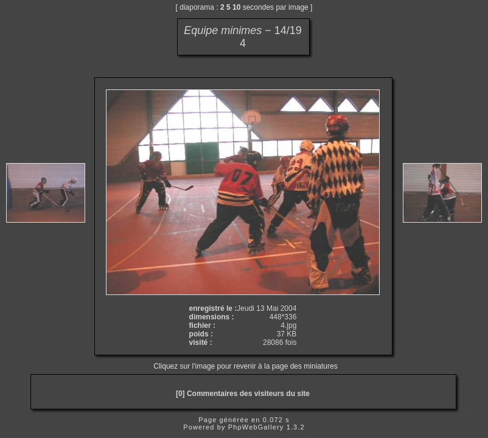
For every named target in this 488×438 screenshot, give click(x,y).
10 (236, 7)
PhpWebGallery (256, 427)
